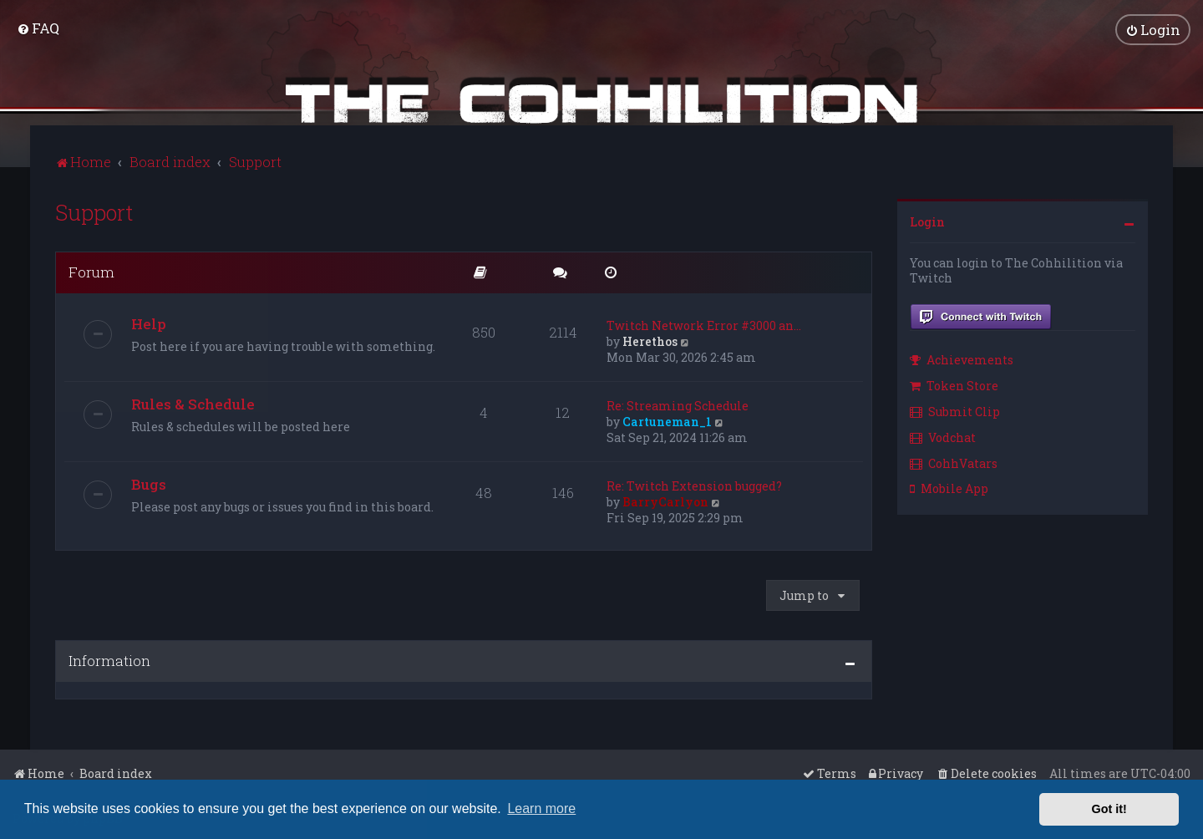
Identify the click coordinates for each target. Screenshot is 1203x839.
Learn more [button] (541, 808)
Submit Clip (955, 410)
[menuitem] (38, 28)
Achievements (961, 359)
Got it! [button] (1109, 809)
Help (148, 322)
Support (94, 211)
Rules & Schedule (193, 402)
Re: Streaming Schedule (678, 404)
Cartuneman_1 (667, 420)
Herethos (650, 340)
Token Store (954, 384)
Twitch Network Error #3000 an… (704, 324)
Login (927, 220)
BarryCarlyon (665, 500)
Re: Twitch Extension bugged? (694, 484)
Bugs (148, 482)
